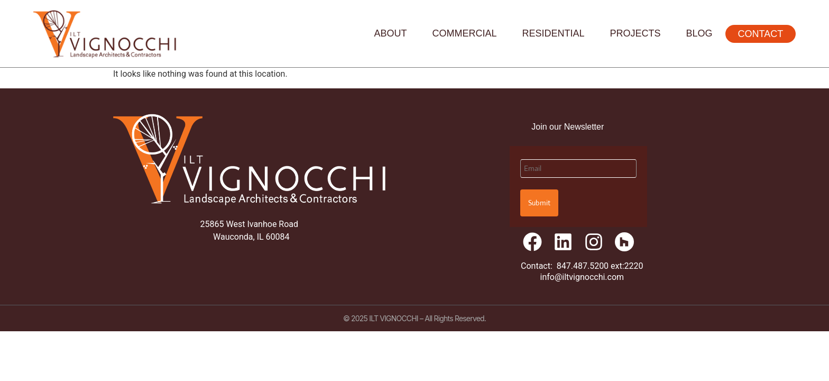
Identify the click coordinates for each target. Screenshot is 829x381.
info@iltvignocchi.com (582, 277)
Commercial (464, 33)
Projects (635, 33)
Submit (539, 202)
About (390, 33)
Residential (553, 33)
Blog (699, 33)
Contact (761, 34)
